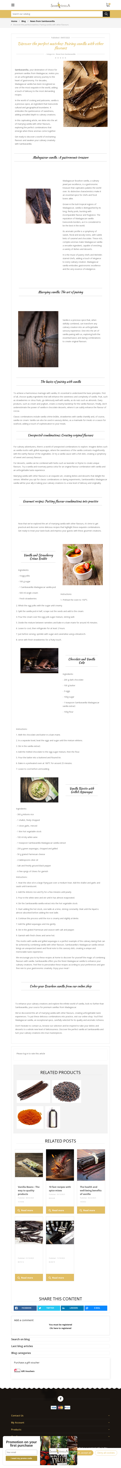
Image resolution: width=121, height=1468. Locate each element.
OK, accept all (84, 1452)
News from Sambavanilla (66, 54)
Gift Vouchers (27, 1371)
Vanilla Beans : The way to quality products (28, 1190)
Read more (25, 1210)
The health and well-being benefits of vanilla (91, 1190)
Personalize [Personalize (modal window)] (61, 1461)
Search (106, 14)
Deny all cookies (106, 1452)
